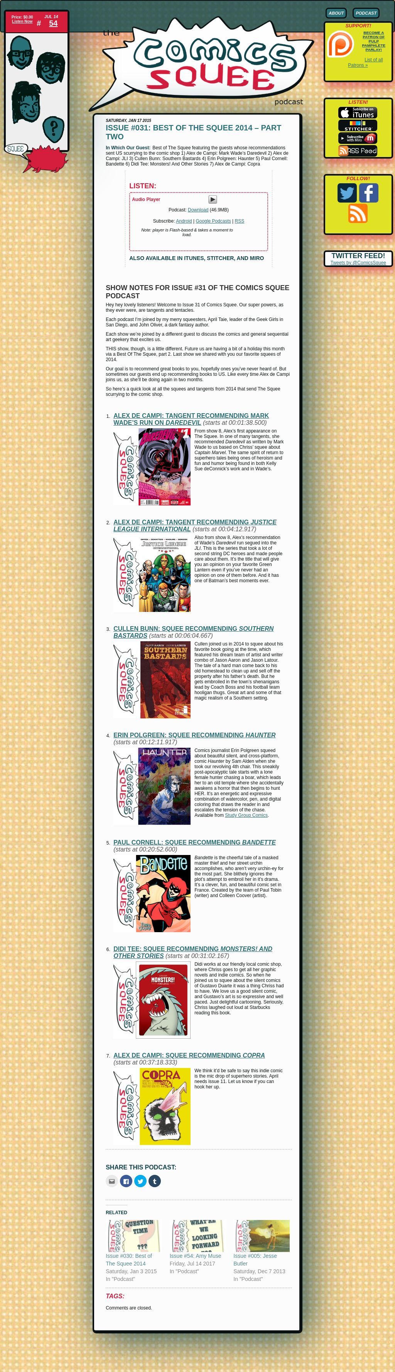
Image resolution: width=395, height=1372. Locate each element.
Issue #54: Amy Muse (195, 1256)
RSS (240, 221)
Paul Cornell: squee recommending (194, 842)
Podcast (366, 13)
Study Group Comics (246, 815)
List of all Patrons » (365, 62)
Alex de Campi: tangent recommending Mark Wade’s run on (191, 419)
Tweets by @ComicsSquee (358, 262)
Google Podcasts (213, 221)
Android (184, 221)
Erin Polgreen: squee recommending (194, 735)
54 (53, 23)
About (336, 13)
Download (198, 210)
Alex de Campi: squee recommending (189, 1055)
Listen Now (22, 21)
